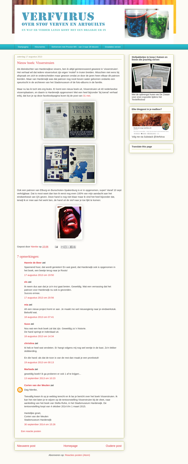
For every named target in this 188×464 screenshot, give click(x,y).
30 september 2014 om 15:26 (39, 424)
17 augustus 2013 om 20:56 (39, 297)
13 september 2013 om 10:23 (39, 378)
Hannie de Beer (33, 262)
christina (29, 343)
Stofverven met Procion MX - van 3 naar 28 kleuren (75, 47)
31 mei (86, 95)
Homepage (71, 445)
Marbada (29, 369)
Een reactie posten (31, 431)
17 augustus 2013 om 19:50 (39, 275)
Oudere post (114, 445)
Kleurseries (40, 47)
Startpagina (23, 47)
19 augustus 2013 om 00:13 (39, 362)
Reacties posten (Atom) (77, 455)
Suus (27, 323)
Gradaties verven (113, 47)
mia (26, 304)
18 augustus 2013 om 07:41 (39, 317)
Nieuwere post (26, 445)
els (26, 281)
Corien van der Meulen (37, 385)
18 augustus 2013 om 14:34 (39, 336)
